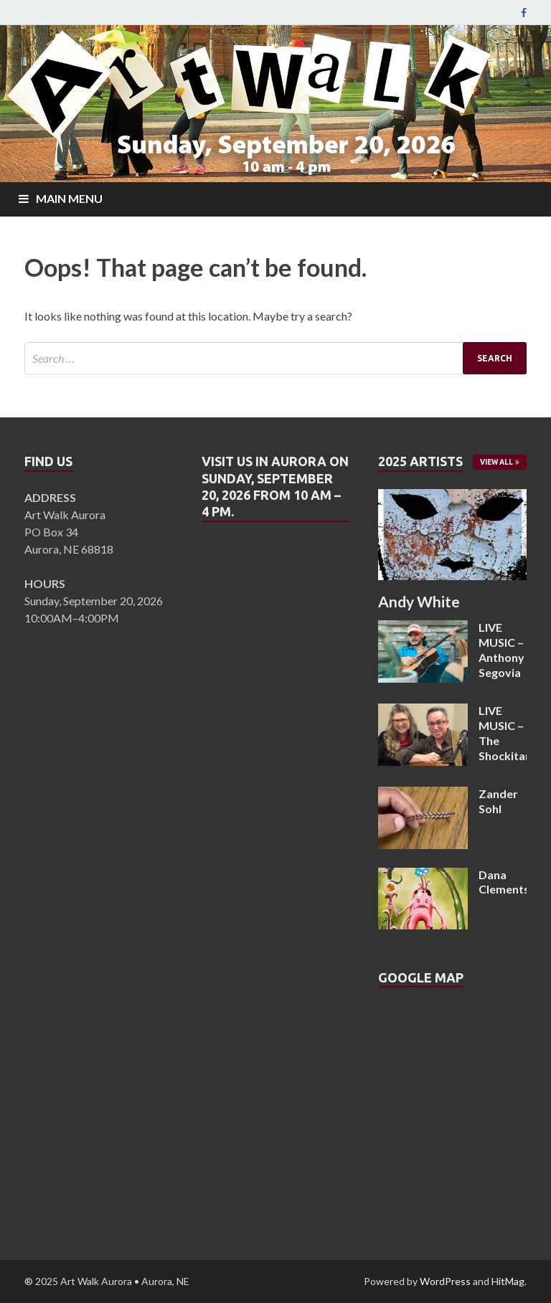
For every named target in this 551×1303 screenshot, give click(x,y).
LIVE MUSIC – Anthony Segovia (501, 649)
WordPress (445, 1281)
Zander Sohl (498, 801)
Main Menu (69, 198)
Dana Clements (504, 882)
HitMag (507, 1281)
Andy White (419, 601)
